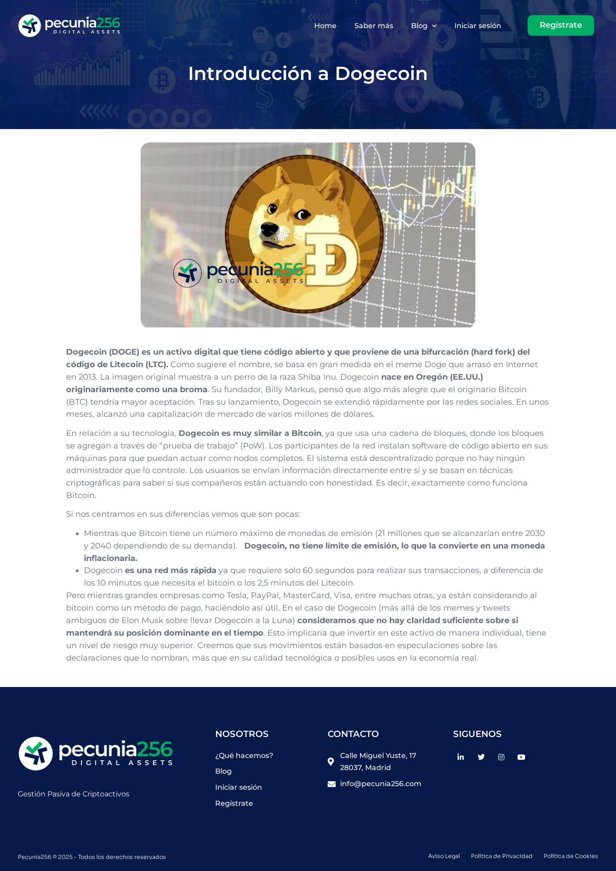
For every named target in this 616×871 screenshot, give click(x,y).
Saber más (373, 25)
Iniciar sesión (477, 25)
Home (325, 25)
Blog (424, 26)
